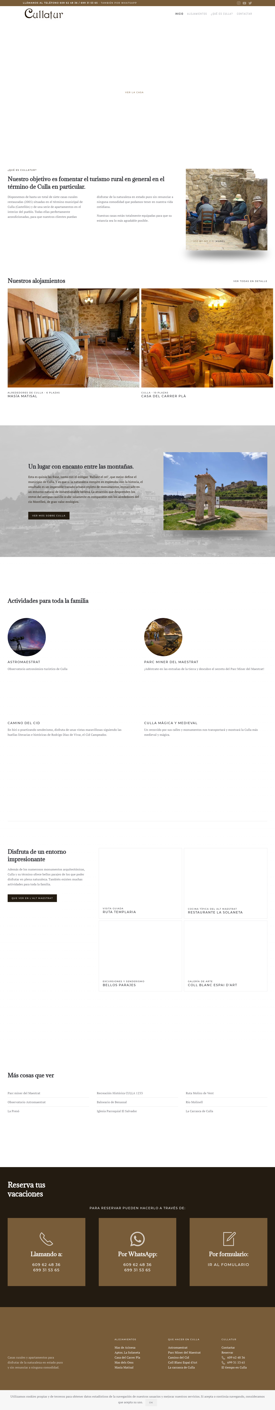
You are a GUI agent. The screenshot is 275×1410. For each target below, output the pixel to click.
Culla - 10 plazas (154, 392)
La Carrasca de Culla (199, 1111)
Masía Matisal (22, 396)
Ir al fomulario (228, 1264)
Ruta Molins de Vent (200, 1093)
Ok (151, 1402)
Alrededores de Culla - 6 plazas (34, 392)
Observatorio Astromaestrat (27, 1102)
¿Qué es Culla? (222, 13)
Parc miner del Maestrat (24, 1093)
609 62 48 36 (69, 3)
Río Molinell (194, 1102)
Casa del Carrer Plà (163, 396)
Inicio (179, 13)
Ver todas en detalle (250, 281)
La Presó (13, 1111)
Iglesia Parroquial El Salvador (117, 1111)
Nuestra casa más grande (135, 137)
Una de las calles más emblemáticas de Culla (131, 137)
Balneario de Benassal (112, 1102)
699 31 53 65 (89, 3)
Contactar (244, 13)
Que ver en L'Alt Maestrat (32, 898)
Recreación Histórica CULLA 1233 (120, 1093)
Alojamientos (197, 13)
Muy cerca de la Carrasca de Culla (144, 137)
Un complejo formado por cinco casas (140, 137)
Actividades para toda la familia (48, 600)
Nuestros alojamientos (36, 280)
